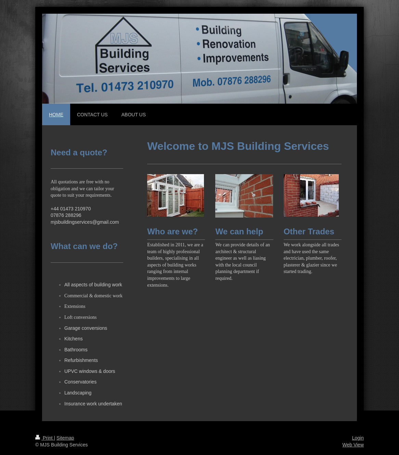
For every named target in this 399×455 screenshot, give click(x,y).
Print (44, 438)
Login (358, 438)
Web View (353, 444)
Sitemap (65, 438)
